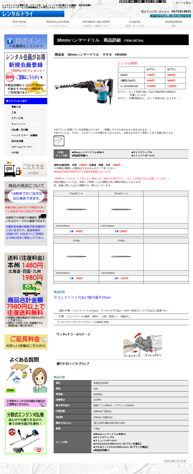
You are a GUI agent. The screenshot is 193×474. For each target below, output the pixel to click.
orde (25, 169)
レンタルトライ (53, 14)
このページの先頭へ (175, 461)
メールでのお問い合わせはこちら (170, 15)
